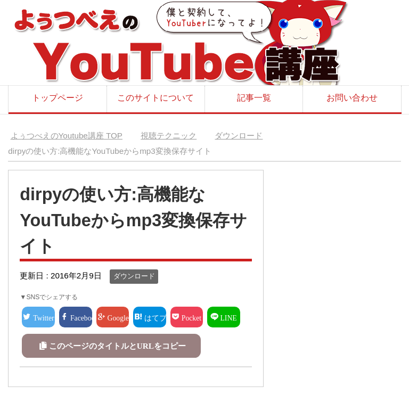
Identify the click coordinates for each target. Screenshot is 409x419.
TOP (66, 135)
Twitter (43, 317)
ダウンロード (134, 276)
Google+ (118, 317)
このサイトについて (155, 97)
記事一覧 (254, 97)
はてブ (155, 317)
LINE (228, 317)
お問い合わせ (352, 97)
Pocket (191, 317)
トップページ (57, 97)
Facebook (81, 317)
